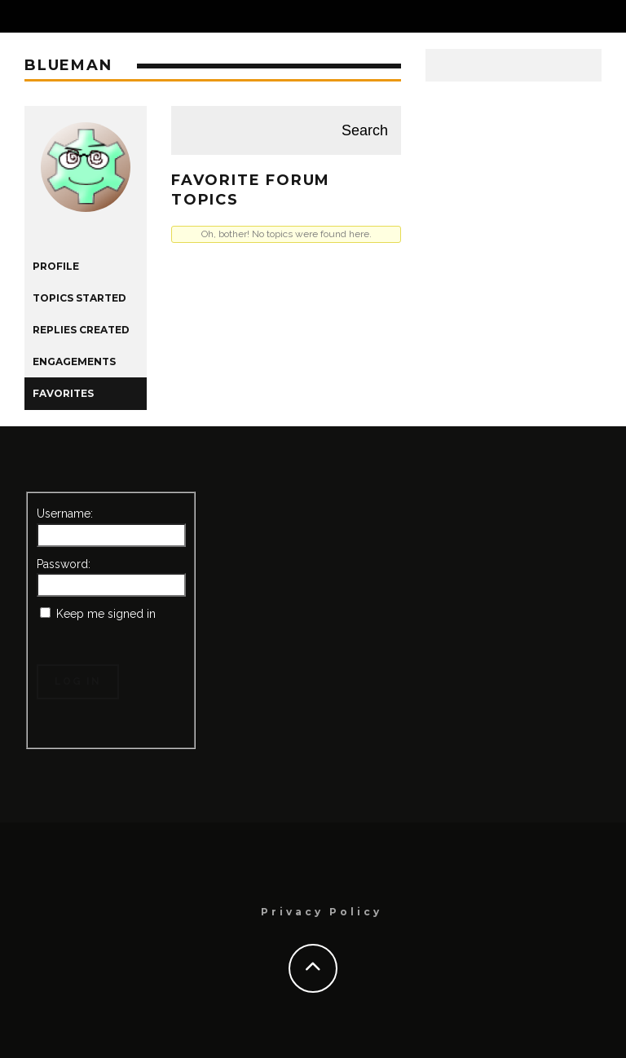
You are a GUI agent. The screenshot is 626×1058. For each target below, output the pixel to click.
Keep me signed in (106, 613)
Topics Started (79, 298)
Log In (78, 681)
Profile (56, 266)
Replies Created (81, 330)
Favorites (63, 393)
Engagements (74, 361)
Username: (65, 513)
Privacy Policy (321, 912)
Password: (63, 564)
